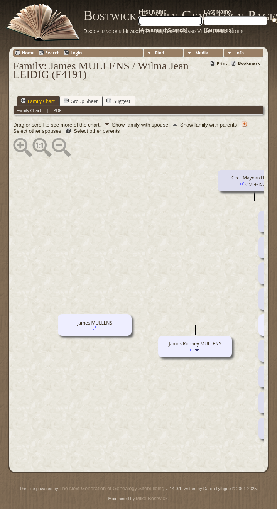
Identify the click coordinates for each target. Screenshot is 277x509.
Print (222, 63)
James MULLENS (94, 323)
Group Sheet (81, 101)
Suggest (118, 101)
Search (53, 53)
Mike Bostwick (151, 498)
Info (239, 53)
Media (201, 53)
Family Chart (38, 101)
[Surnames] (218, 30)
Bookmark (249, 63)
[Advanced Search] (162, 30)
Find (159, 53)
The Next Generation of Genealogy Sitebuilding (111, 488)
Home (28, 53)
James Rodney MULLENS (195, 343)
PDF (57, 110)
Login (76, 53)
